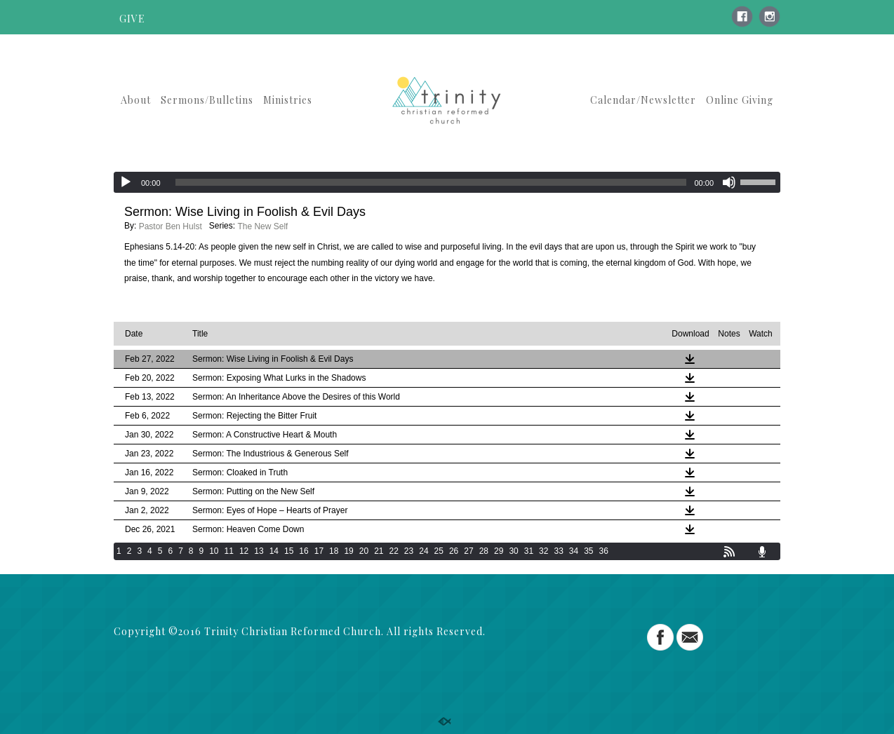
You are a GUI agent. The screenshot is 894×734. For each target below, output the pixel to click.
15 (288, 551)
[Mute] (729, 182)
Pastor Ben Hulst (170, 226)
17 (318, 551)
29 (498, 551)
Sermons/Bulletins (207, 100)
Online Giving (739, 100)
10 (213, 551)
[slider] (431, 182)
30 (513, 551)
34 (573, 551)
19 (348, 551)
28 (483, 551)
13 (258, 551)
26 (453, 551)
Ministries (287, 100)
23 (408, 551)
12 (243, 551)
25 (438, 551)
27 (468, 551)
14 (274, 551)
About (136, 100)
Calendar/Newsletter (643, 100)
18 (333, 551)
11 (229, 551)
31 (528, 551)
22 (394, 551)
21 (378, 551)
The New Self (262, 226)
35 (588, 551)
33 (558, 551)
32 (543, 551)
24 (423, 551)
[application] (447, 182)
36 (603, 551)
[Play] (126, 182)
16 (303, 551)
